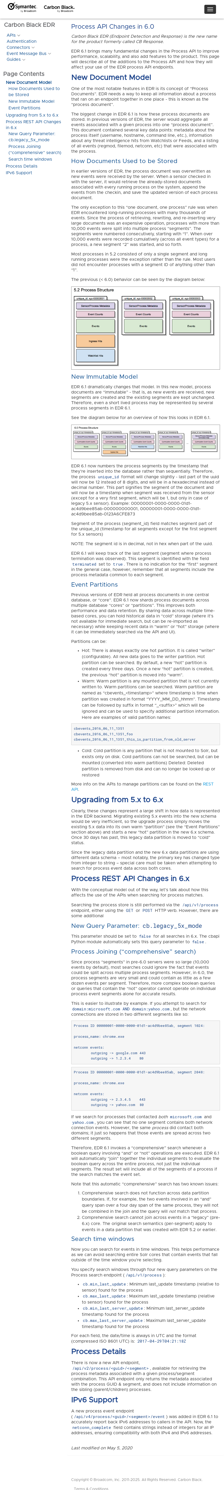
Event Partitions (24, 108)
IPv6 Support (19, 173)
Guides (14, 59)
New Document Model (29, 82)
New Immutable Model (31, 101)
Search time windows (30, 159)
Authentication (21, 41)
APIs (11, 35)
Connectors (18, 47)
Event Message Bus (27, 54)
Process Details (21, 166)
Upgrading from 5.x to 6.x (32, 115)
